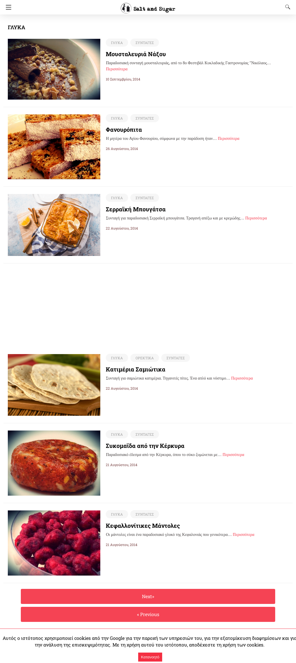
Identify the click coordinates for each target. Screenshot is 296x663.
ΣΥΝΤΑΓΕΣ (143, 43)
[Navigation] (7, 7)
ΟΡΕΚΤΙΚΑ (143, 358)
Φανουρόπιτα (122, 129)
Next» (147, 596)
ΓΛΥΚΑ (116, 43)
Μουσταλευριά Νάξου (133, 54)
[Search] (286, 7)
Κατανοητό (150, 657)
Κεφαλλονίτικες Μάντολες (138, 526)
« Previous (148, 614)
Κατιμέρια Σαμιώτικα (133, 369)
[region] (148, 304)
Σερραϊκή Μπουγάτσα (133, 209)
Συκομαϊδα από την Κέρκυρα (142, 446)
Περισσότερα (116, 69)
